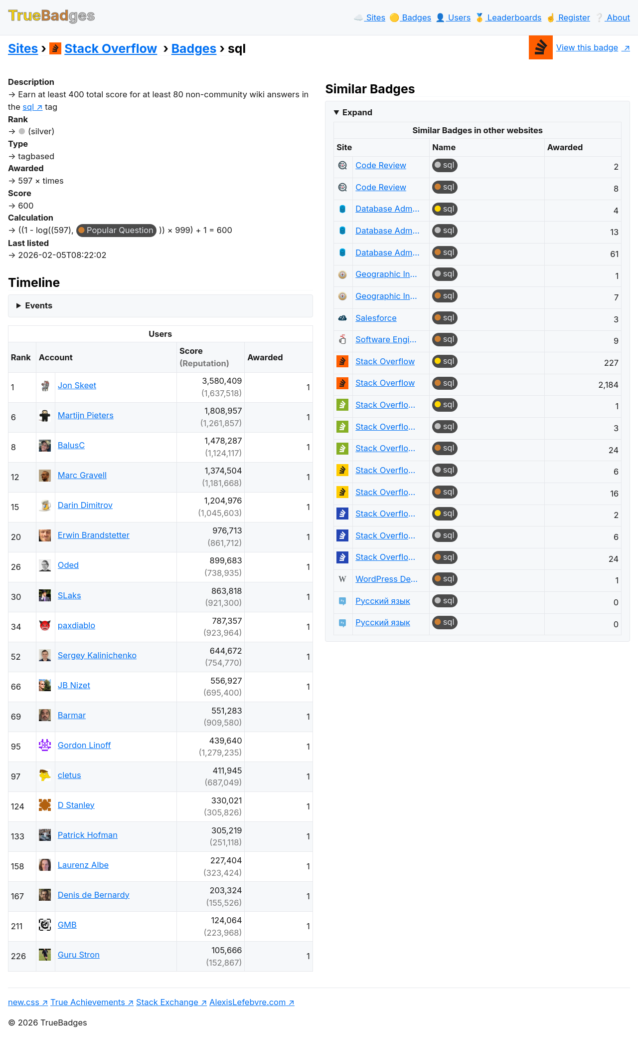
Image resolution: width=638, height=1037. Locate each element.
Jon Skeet (77, 385)
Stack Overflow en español (387, 470)
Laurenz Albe (83, 865)
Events (38, 305)
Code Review (380, 165)
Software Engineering (387, 339)
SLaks (69, 595)
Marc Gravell (82, 475)
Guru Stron (79, 955)
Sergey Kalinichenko (97, 655)
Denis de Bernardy (94, 895)
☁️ (369, 17)
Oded (68, 565)
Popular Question (120, 230)
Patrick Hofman (88, 835)
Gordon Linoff (84, 745)
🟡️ (410, 17)
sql (449, 165)
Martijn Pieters (86, 415)
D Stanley (76, 805)
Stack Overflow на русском (387, 513)
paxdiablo (76, 625)
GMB (67, 925)
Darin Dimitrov (85, 505)
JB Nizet (74, 685)
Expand (357, 112)
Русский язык (382, 601)
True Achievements (87, 1002)
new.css (23, 1002)
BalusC (71, 445)
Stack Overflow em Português (387, 405)
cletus (69, 775)
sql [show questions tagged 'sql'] (28, 107)
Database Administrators (387, 209)
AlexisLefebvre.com (247, 1002)
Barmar (72, 715)
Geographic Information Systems (387, 274)
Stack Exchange (167, 1002)
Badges (194, 48)
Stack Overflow (103, 48)
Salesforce (376, 318)
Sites (23, 48)
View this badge (573, 47)
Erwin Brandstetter (94, 535)
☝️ (568, 17)
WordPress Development (387, 579)
